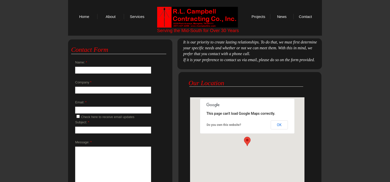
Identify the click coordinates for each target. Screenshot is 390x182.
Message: (83, 142)
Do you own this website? (224, 125)
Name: (81, 62)
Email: (81, 102)
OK (279, 125)
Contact (305, 16)
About (110, 16)
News (282, 16)
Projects (258, 16)
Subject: (82, 122)
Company (83, 82)
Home (84, 16)
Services (137, 16)
